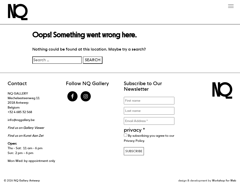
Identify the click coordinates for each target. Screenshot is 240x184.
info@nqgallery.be (21, 120)
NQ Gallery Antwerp (27, 180)
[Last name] (149, 111)
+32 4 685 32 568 (20, 112)
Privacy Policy (134, 141)
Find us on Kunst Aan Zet (25, 135)
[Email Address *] (149, 121)
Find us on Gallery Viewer (26, 128)
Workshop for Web (224, 180)
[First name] (149, 100)
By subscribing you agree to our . (149, 138)
